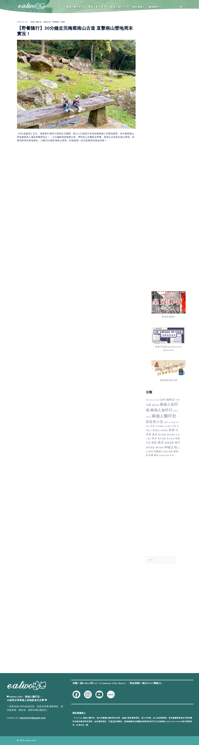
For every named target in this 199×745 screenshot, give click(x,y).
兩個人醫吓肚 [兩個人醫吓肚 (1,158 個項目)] (164, 416)
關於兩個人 (139, 6)
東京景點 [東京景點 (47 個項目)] (162, 438)
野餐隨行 (56, 22)
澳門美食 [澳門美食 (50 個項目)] (159, 448)
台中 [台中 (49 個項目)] (166, 422)
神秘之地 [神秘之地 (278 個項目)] (170, 447)
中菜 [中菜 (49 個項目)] (177, 400)
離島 (63, 22)
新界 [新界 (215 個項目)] (172, 430)
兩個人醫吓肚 (73, 6)
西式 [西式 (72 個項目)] (150, 451)
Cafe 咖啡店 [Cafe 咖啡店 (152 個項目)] (167, 399)
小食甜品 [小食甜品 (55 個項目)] (155, 430)
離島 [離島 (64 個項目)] (156, 455)
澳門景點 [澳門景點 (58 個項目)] (150, 447)
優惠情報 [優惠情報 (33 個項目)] (155, 405)
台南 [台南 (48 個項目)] (174, 426)
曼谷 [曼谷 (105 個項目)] (154, 434)
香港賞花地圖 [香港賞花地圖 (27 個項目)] (164, 455)
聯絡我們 (154, 6)
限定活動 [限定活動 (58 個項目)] (168, 451)
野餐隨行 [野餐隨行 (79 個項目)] (158, 451)
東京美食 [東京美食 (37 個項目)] (170, 439)
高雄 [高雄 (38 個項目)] (172, 455)
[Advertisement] (163, 59)
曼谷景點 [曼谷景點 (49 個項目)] (162, 435)
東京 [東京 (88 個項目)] (154, 438)
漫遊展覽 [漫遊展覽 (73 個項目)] (169, 442)
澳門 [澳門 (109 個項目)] (177, 442)
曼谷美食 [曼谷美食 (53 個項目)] (171, 435)
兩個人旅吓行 (117, 6)
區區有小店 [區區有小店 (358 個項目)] (154, 422)
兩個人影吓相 (95, 6)
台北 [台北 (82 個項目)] (152, 426)
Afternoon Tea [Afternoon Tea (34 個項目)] (152, 400)
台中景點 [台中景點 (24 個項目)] (172, 422)
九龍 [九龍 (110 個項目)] (148, 404)
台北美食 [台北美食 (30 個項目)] (167, 426)
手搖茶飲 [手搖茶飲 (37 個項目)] (164, 430)
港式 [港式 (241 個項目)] (161, 442)
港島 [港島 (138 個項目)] (154, 442)
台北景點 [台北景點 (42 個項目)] (159, 426)
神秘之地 (47, 22)
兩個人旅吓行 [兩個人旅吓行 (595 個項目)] (161, 410)
